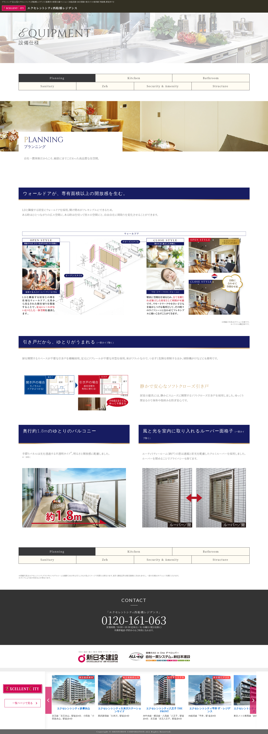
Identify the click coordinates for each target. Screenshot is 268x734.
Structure (220, 86)
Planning (57, 78)
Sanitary (47, 86)
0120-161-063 (133, 620)
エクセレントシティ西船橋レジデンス (39, 8)
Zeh (105, 86)
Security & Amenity (163, 86)
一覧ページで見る (25, 703)
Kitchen (133, 78)
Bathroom (211, 78)
